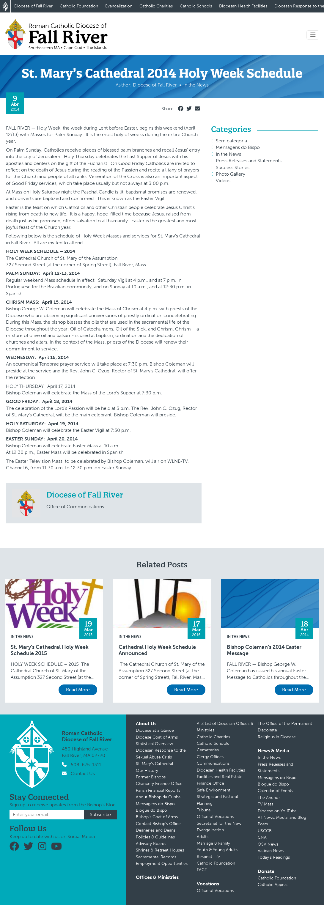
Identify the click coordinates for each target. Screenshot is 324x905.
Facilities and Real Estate (220, 776)
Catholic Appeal (272, 884)
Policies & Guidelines (155, 837)
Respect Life (208, 856)
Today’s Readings (274, 857)
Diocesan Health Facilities (243, 6)
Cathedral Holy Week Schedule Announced (157, 650)
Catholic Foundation (79, 6)
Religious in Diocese (277, 736)
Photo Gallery (230, 174)
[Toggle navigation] (313, 35)
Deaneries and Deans (155, 830)
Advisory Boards (151, 843)
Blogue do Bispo (151, 810)
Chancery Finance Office (159, 783)
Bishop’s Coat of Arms (157, 816)
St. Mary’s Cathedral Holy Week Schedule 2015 (50, 650)
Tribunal (204, 810)
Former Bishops (151, 777)
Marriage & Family (213, 843)
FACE (202, 869)
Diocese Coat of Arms (157, 737)
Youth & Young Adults (217, 849)
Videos (223, 180)
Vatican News (271, 850)
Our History (147, 770)
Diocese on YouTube (277, 810)
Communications (213, 763)
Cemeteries (208, 750)
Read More (78, 689)
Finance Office (210, 783)
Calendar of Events (275, 790)
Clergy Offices (210, 756)
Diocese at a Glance (155, 730)
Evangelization (118, 6)
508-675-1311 (86, 764)
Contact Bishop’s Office (158, 823)
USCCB (265, 830)
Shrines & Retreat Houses (160, 850)
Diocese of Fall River (33, 6)
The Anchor (269, 797)
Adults (202, 836)
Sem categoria (231, 141)
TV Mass (265, 804)
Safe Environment (213, 790)
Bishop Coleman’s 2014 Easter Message (264, 650)
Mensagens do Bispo (238, 147)
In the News (228, 154)
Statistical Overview (154, 743)
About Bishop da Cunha (158, 796)
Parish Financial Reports (158, 790)
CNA (262, 837)
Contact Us (83, 773)
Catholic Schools (196, 6)
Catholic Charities (156, 6)
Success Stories (232, 167)
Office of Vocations (215, 816)
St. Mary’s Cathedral (154, 763)
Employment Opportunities (162, 863)
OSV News (268, 844)
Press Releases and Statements (248, 160)
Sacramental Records (156, 857)
